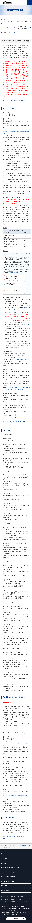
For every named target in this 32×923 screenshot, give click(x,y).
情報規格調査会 (5, 890)
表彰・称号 (4, 885)
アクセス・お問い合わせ (17, 897)
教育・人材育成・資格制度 (8, 876)
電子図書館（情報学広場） (8, 881)
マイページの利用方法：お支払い (17, 387)
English (13, 901)
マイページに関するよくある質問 (13, 389)
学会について (4, 854)
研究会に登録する (14, 272)
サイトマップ (4, 901)
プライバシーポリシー (19, 912)
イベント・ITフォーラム (7, 872)
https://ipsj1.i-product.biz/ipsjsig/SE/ (15, 795)
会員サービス (4, 858)
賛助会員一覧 (4, 897)
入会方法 (3, 863)
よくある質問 (4, 899)
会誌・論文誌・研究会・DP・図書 (10, 867)
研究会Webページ (14, 422)
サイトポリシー (21, 901)
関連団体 (20, 899)
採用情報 (13, 899)
